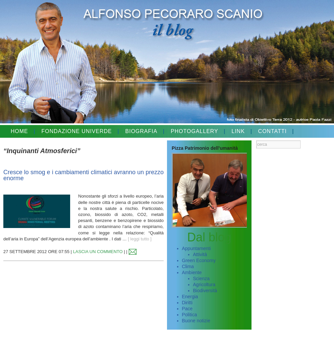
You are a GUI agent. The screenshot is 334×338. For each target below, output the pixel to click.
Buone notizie (196, 320)
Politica (189, 314)
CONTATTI (272, 131)
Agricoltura (204, 284)
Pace (187, 308)
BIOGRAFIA (141, 131)
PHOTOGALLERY (194, 131)
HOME (19, 131)
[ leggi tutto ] (140, 238)
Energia (190, 296)
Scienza (201, 278)
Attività (200, 254)
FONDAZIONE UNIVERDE (76, 131)
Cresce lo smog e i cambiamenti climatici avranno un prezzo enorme (83, 175)
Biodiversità (205, 290)
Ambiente (192, 272)
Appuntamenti (196, 248)
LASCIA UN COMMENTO (98, 251)
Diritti (187, 302)
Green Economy (199, 260)
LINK (238, 131)
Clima (188, 266)
